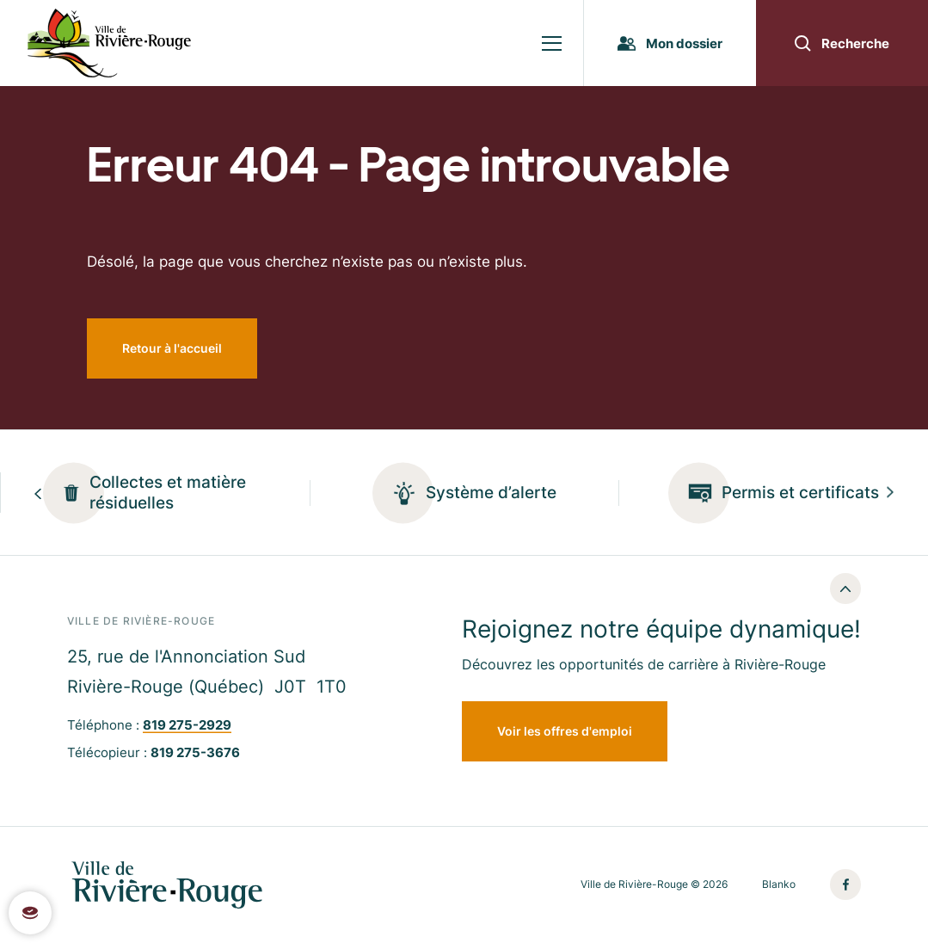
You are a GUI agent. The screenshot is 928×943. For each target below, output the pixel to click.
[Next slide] (890, 492)
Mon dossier (670, 43)
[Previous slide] (37, 492)
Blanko (779, 884)
